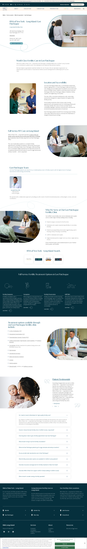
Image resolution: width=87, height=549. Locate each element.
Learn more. (72, 1)
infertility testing (42, 495)
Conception (40, 8)
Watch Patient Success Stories (25, 1)
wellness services (28, 366)
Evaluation (27, 8)
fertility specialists (16, 491)
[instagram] (8, 531)
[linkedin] (13, 531)
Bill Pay (28, 4)
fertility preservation (47, 497)
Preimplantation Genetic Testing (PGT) (19, 337)
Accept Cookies (64, 547)
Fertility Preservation (35, 531)
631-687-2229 (17, 38)
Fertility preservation (14, 340)
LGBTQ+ (66, 8)
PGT (42, 497)
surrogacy (38, 500)
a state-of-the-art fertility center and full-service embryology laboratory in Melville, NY (24, 136)
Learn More (5, 310)
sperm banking (30, 340)
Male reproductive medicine (16, 356)
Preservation (54, 8)
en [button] (12, 4)
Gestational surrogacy (14, 353)
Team (49, 530)
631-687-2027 (16, 40)
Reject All (65, 544)
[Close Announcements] (83, 1)
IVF (38, 497)
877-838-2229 (9, 528)
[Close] (84, 543)
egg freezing (23, 340)
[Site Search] (83, 8)
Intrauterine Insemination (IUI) (17, 334)
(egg (53, 497)
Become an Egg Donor (72, 528)
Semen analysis (13, 363)
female (49, 493)
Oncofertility (12, 345)
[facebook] (4, 531)
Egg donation (12, 350)
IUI (39, 497)
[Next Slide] (58, 406)
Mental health (12, 366)
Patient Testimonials (61, 379)
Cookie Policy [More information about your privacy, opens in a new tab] (6, 547)
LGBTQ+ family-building (48, 500)
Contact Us (51, 531)
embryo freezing (40, 498)
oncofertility (46, 498)
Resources (77, 8)
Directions (12, 35)
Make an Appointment (77, 4)
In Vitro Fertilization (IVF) (15, 331)
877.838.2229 (20, 4)
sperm (32, 498)
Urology (11, 360)
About (16, 8)
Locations (6, 4)
